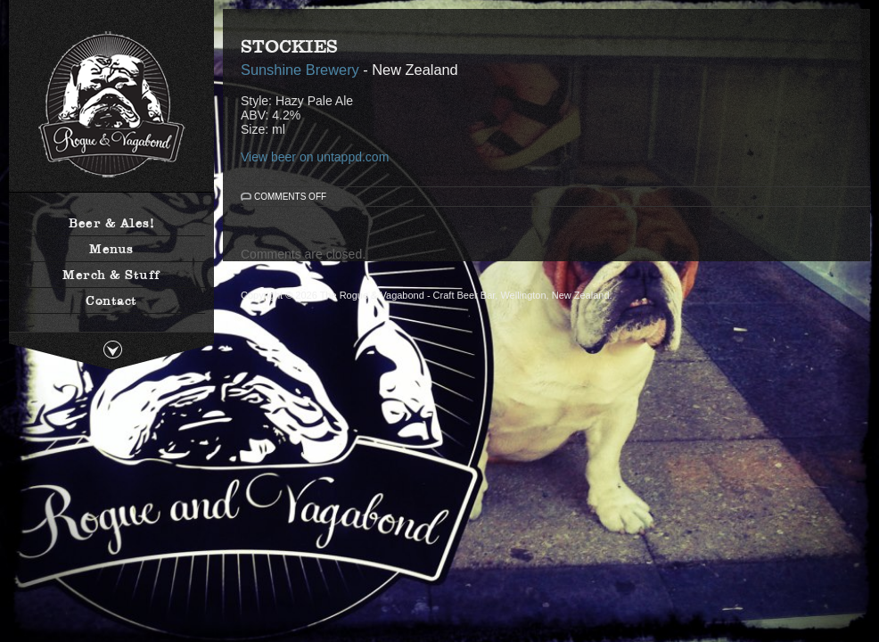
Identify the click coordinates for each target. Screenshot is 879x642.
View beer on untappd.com (315, 157)
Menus (111, 249)
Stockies (289, 46)
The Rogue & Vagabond (111, 104)
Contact (111, 300)
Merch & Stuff (111, 275)
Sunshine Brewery (300, 70)
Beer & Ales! (111, 223)
